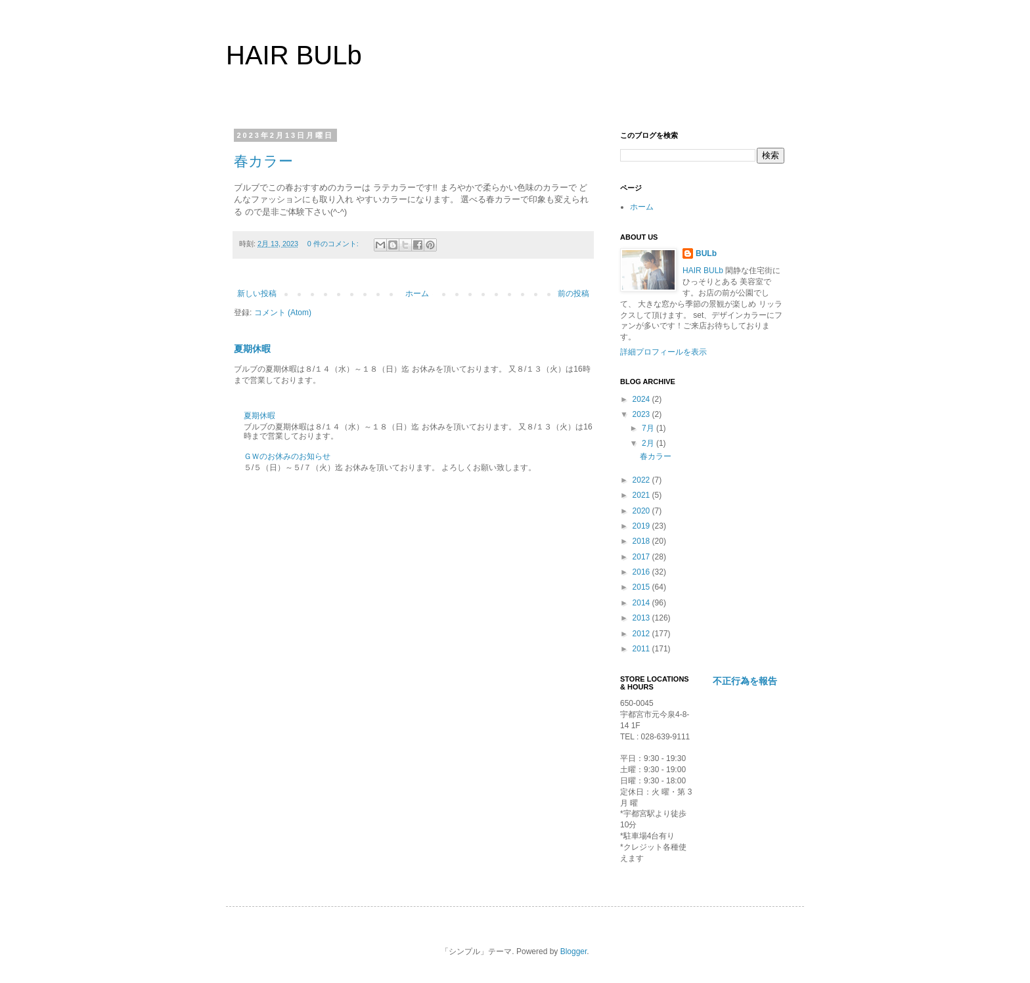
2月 (649, 443)
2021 (642, 495)
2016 (642, 572)
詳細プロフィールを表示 (663, 352)
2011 (642, 648)
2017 (642, 556)
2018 (642, 541)
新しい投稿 (257, 293)
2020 (642, 510)
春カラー (263, 161)
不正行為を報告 (745, 681)
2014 (642, 602)
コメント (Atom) (282, 312)
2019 (642, 526)
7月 (649, 428)
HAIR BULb (294, 55)
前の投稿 (573, 293)
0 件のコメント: (334, 244)
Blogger (573, 951)
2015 (642, 587)
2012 (642, 633)
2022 (642, 480)
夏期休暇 (252, 348)
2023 (642, 414)
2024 (642, 399)
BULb (706, 253)
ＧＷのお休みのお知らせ (287, 456)
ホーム (417, 293)
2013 (642, 618)
